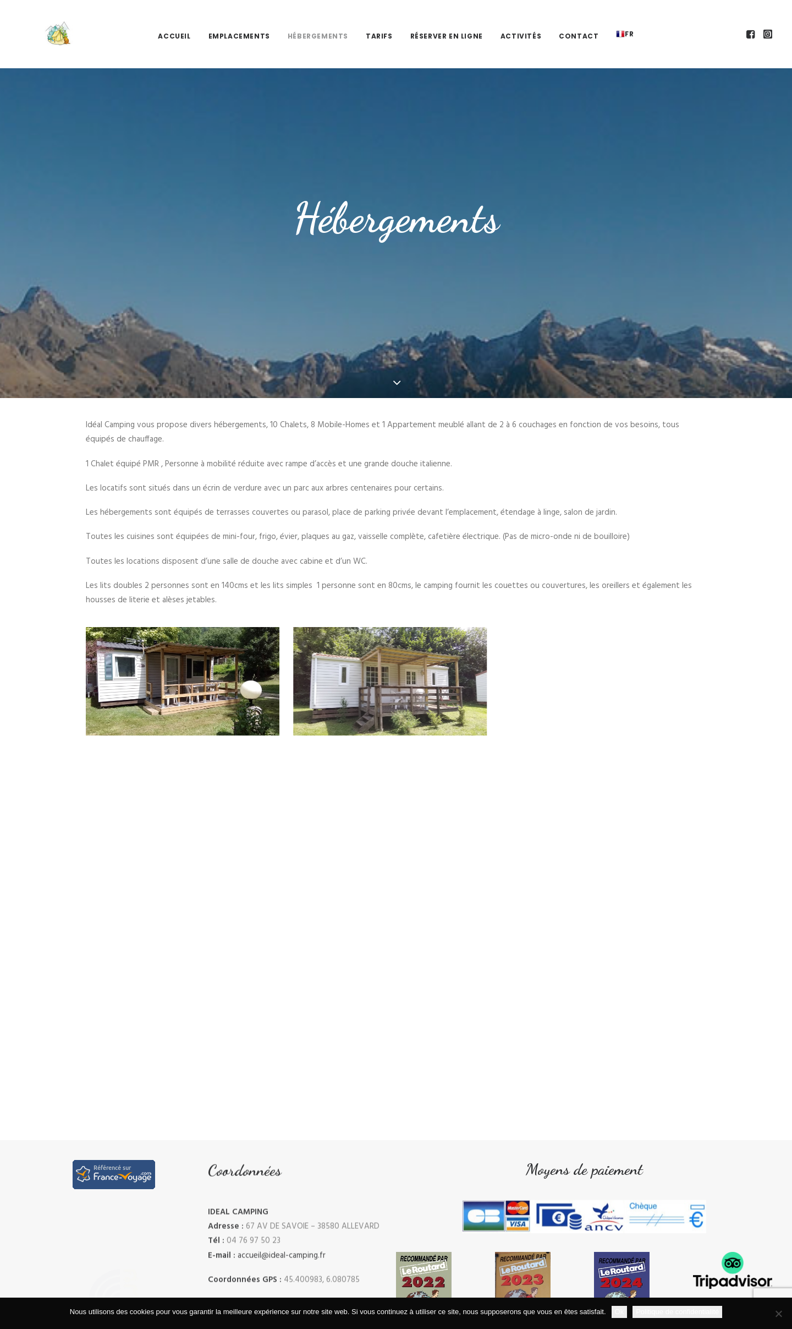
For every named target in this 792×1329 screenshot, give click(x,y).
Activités (521, 21)
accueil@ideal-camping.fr (282, 1266)
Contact (578, 21)
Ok (619, 1312)
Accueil (174, 21)
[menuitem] (174, 21)
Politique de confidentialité (677, 1312)
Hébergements (318, 21)
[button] (751, 19)
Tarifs (379, 21)
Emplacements (239, 21)
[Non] (778, 1313)
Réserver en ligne (446, 21)
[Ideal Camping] (39, 19)
